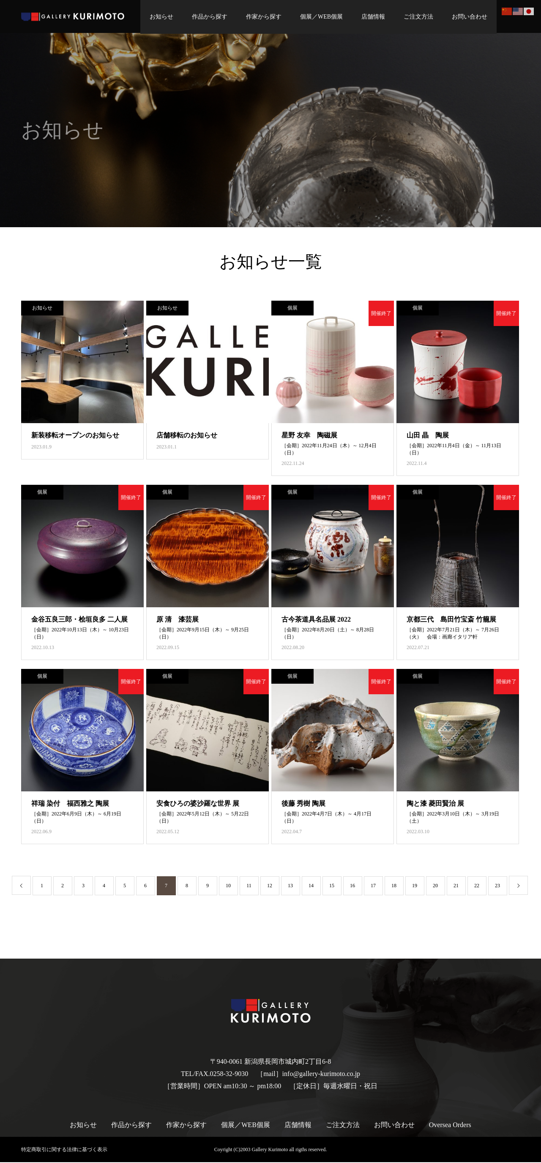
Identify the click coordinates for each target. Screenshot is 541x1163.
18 (393, 886)
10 (228, 886)
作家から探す (261, 17)
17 (373, 886)
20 (435, 886)
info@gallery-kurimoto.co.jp (321, 1074)
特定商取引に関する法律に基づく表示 (64, 1150)
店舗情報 (371, 17)
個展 (292, 309)
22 (476, 886)
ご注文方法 (416, 17)
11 (248, 886)
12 (269, 886)
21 (456, 886)
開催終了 (381, 314)
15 (331, 886)
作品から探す (207, 17)
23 (497, 886)
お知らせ (159, 17)
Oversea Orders (450, 1125)
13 (290, 886)
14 (311, 886)
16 (352, 886)
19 (414, 886)
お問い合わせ (467, 17)
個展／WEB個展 (319, 17)
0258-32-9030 (229, 1074)
